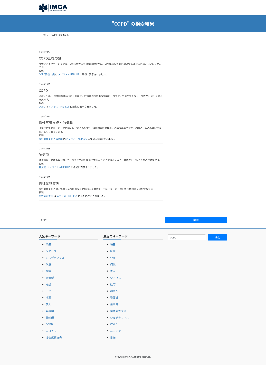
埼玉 (48, 297)
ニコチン (51, 331)
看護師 (50, 311)
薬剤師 (50, 317)
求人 (48, 304)
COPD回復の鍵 (50, 58)
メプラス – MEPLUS (68, 74)
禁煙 (48, 244)
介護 (48, 284)
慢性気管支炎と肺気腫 (56, 122)
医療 (48, 271)
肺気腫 (44, 154)
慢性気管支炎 (49, 183)
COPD (43, 90)
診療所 (50, 278)
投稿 (41, 70)
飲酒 (48, 264)
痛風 (113, 264)
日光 (48, 291)
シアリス (51, 251)
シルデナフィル (55, 258)
